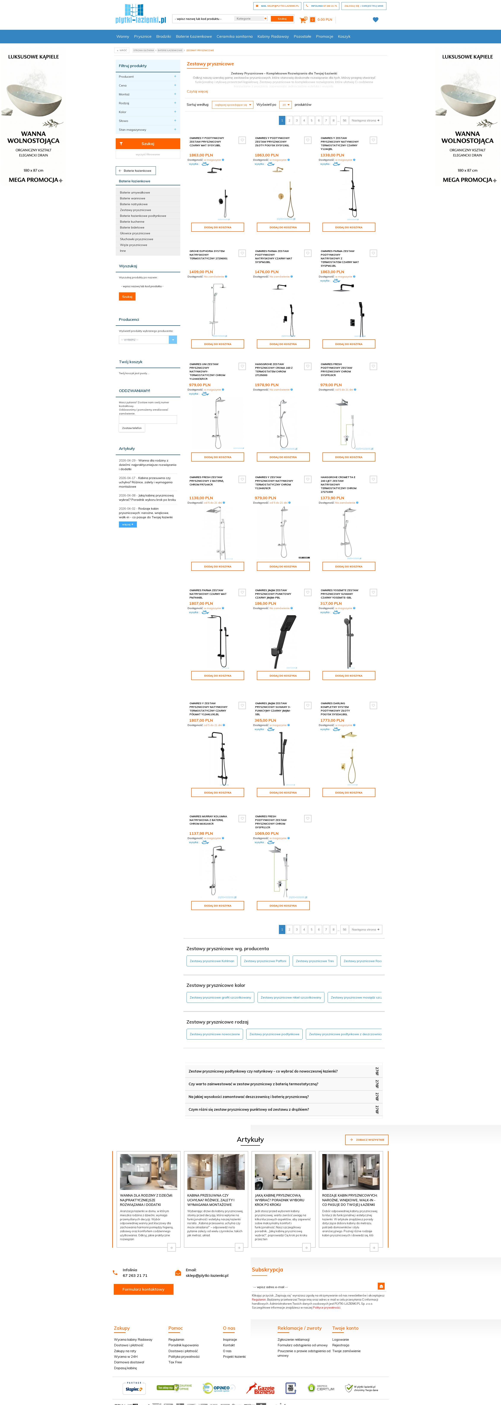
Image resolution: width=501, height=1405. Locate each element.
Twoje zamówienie (346, 1329)
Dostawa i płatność (128, 1323)
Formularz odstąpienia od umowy (303, 1323)
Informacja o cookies (319, 1384)
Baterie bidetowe (132, 227)
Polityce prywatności (326, 1285)
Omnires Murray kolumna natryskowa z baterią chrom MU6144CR (208, 801)
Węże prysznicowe (133, 245)
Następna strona (366, 120)
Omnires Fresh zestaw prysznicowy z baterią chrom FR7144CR (206, 477)
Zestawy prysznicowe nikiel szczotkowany (291, 975)
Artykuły (127, 448)
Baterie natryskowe (134, 204)
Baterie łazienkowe (134, 171)
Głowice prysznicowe (135, 233)
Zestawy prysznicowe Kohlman (212, 939)
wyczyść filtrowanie (148, 154)
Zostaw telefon (132, 428)
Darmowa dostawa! (129, 1340)
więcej (128, 524)
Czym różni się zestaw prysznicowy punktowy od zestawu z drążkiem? (249, 1087)
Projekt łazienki (234, 1334)
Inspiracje (230, 1317)
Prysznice (143, 36)
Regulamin (259, 1277)
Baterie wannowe (132, 198)
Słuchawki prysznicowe (136, 239)
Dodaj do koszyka (217, 227)
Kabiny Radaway (273, 36)
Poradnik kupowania (183, 1323)
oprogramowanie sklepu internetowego (361, 1384)
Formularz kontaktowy (143, 1267)
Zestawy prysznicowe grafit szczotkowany (220, 975)
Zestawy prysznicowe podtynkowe (274, 1012)
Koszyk (344, 36)
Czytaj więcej (197, 91)
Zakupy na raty (125, 1329)
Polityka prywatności (183, 1334)
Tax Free (175, 1340)
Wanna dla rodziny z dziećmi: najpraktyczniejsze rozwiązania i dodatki (147, 464)
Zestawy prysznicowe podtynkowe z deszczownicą (346, 1012)
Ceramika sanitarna (235, 36)
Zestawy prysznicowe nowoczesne (215, 1012)
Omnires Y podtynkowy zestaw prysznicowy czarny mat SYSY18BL (207, 141)
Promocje (324, 36)
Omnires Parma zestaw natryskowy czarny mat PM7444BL (208, 586)
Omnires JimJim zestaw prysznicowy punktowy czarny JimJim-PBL (273, 586)
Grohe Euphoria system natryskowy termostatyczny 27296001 (209, 251)
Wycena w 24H (125, 1334)
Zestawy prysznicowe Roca (363, 939)
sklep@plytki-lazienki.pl (207, 1253)
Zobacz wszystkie (366, 1117)
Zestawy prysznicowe (135, 210)
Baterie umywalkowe (135, 192)
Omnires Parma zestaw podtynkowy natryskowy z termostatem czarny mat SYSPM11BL (340, 255)
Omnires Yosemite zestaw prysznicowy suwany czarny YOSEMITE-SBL (339, 586)
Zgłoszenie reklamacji (294, 1317)
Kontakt (229, 1323)
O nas (227, 1329)
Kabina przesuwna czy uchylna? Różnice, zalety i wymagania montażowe (145, 482)
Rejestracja (340, 1323)
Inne (123, 251)
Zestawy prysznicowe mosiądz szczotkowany (364, 975)
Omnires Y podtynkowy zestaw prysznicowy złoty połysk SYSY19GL (272, 141)
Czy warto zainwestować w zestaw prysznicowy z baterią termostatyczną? (253, 1062)
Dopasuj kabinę (125, 1346)
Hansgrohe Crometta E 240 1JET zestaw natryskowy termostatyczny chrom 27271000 (338, 481)
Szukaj (136, 143)
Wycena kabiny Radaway (133, 1317)
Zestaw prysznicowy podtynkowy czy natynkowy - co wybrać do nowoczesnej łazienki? (263, 1049)
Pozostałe (302, 36)
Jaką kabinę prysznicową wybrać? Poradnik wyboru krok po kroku (279, 1177)
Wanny (122, 36)
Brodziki (163, 36)
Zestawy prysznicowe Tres (315, 939)
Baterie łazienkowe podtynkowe (143, 216)
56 (344, 120)
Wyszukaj (128, 265)
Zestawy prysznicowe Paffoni (265, 939)
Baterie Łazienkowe (194, 36)
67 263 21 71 (135, 1253)
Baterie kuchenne (132, 222)
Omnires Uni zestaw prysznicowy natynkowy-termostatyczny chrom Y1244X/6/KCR (207, 368)
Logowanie (340, 1317)
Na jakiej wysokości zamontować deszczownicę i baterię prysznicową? (249, 1074)
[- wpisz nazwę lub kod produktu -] (201, 18)
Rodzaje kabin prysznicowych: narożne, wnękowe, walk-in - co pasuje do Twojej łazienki (146, 513)
